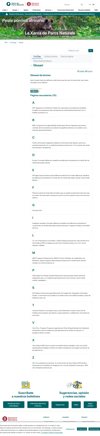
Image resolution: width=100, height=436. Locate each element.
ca (90, 4)
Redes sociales (90, 405)
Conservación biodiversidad (65, 10)
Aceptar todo (82, 429)
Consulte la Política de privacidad (52, 432)
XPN (6, 42)
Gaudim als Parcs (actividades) (14, 405)
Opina (76, 405)
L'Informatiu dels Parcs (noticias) (38, 405)
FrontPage (13, 42)
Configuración (70, 429)
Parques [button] (15, 10)
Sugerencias (60, 405)
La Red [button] (5, 10)
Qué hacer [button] (49, 10)
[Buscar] (77, 50)
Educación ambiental (84, 10)
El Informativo (37, 10)
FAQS (96, 10)
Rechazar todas (94, 429)
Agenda (26, 10)
